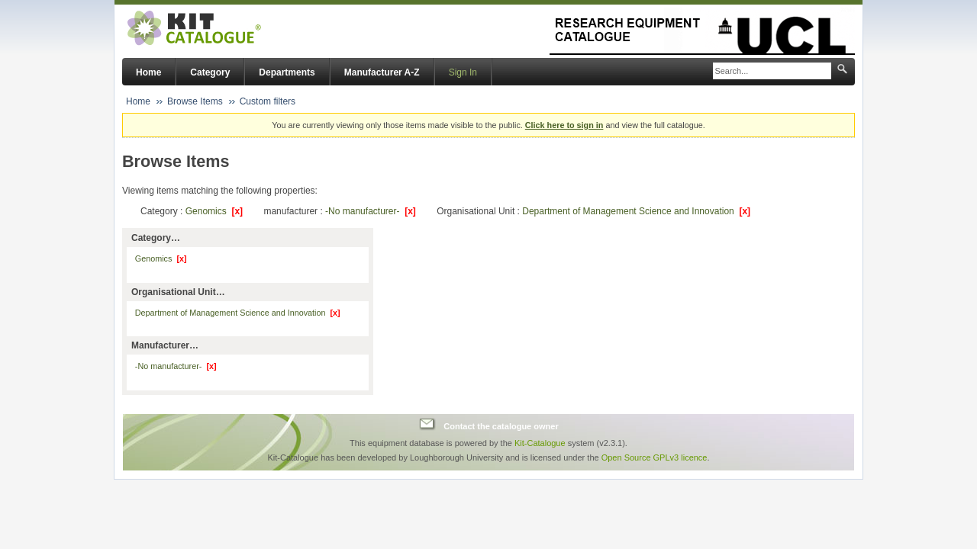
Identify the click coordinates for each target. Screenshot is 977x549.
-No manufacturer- (370, 211)
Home (148, 72)
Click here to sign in (564, 125)
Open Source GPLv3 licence (654, 457)
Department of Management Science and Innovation (636, 211)
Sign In (463, 72)
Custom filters (267, 101)
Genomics (214, 211)
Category (210, 72)
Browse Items (195, 101)
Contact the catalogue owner (500, 426)
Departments (286, 72)
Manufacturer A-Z (382, 72)
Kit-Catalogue (540, 443)
